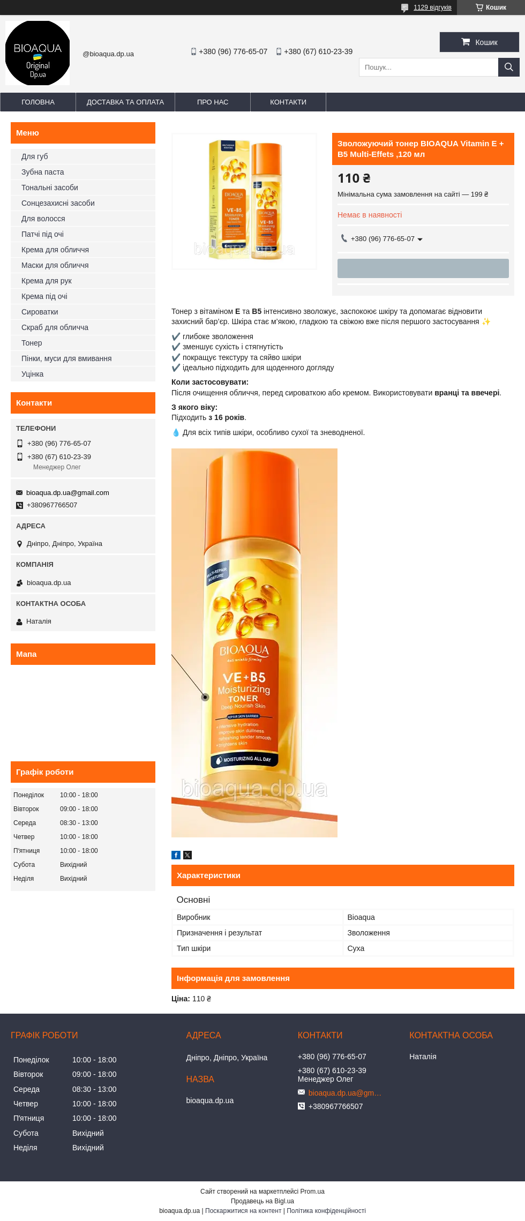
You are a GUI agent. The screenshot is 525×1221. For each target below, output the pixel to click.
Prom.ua (313, 1191)
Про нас (213, 102)
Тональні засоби (49, 187)
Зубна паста (42, 172)
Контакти (288, 102)
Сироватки (39, 312)
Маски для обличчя (55, 265)
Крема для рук (46, 280)
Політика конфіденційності (326, 1211)
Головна (38, 102)
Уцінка (32, 374)
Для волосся (43, 218)
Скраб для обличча (54, 327)
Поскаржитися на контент (243, 1211)
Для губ (34, 156)
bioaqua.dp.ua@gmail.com (67, 493)
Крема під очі (44, 296)
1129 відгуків (433, 7)
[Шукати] (509, 67)
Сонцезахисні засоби (58, 203)
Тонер (31, 343)
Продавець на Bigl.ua (262, 1201)
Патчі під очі (42, 234)
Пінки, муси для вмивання (66, 358)
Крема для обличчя (55, 249)
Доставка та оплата (125, 102)
